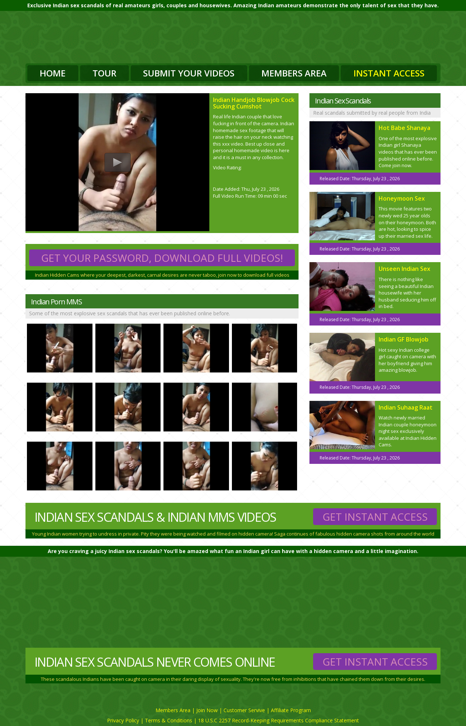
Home (53, 73)
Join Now (207, 710)
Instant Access (389, 73)
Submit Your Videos (188, 73)
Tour (104, 73)
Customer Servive (244, 710)
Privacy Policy (123, 720)
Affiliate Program (291, 710)
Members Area (294, 73)
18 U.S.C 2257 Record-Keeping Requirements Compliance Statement (278, 720)
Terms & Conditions (168, 720)
